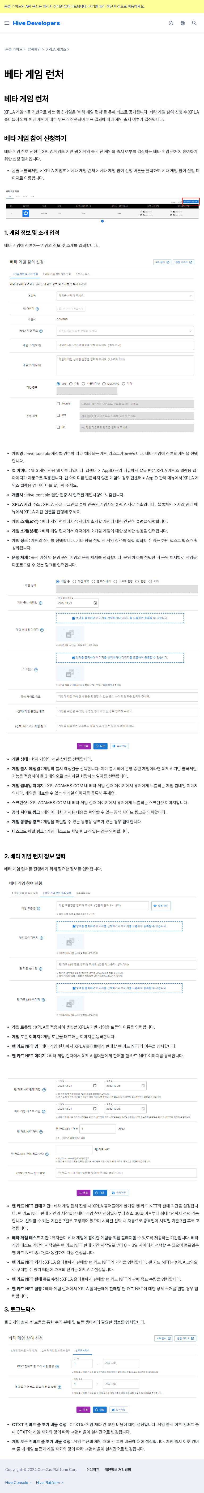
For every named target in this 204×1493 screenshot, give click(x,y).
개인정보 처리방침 (118, 1470)
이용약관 (93, 1470)
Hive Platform (49, 1483)
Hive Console (18, 1483)
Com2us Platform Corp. (58, 1470)
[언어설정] (183, 23)
